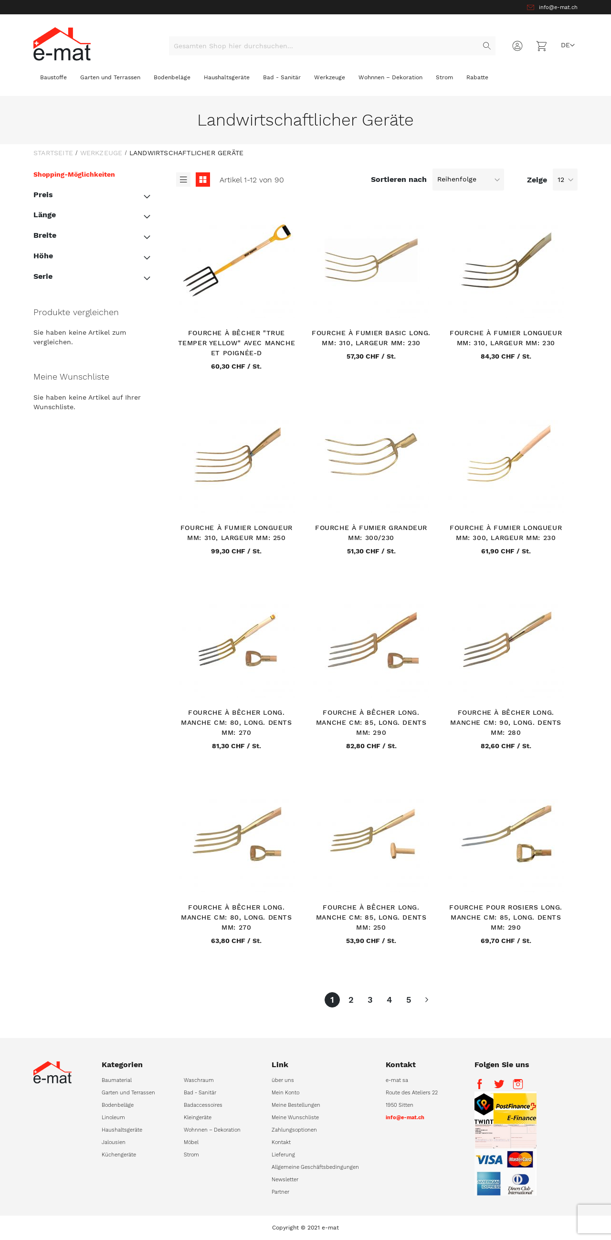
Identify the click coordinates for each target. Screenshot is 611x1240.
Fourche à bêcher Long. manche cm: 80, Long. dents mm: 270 (236, 722)
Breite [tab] (44, 235)
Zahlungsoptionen (294, 1130)
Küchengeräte (119, 1155)
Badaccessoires (203, 1105)
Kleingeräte (197, 1117)
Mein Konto (285, 1093)
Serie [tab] (43, 276)
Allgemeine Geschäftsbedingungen (315, 1167)
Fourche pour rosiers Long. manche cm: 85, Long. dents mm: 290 (505, 917)
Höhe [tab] (43, 255)
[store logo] (62, 44)
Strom (191, 1155)
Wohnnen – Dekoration (212, 1130)
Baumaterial (117, 1080)
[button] (568, 45)
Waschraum (199, 1080)
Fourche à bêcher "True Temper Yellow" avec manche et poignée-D (236, 343)
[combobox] (332, 45)
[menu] (305, 81)
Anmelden (517, 46)
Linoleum (113, 1117)
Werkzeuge (101, 153)
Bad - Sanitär (200, 1093)
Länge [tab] (44, 214)
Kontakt (281, 1142)
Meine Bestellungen (296, 1105)
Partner (280, 1192)
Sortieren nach (399, 178)
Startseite (53, 153)
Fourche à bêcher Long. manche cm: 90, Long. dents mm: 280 (505, 722)
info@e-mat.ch (558, 7)
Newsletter (285, 1179)
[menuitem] (53, 80)
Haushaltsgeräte (122, 1130)
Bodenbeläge (118, 1105)
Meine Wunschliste (295, 1117)
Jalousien (114, 1142)
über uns (283, 1080)
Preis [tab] (43, 194)
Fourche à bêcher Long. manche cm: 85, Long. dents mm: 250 (371, 917)
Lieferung (283, 1155)
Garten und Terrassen (128, 1093)
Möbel (191, 1142)
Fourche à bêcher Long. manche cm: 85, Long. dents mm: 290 (371, 722)
